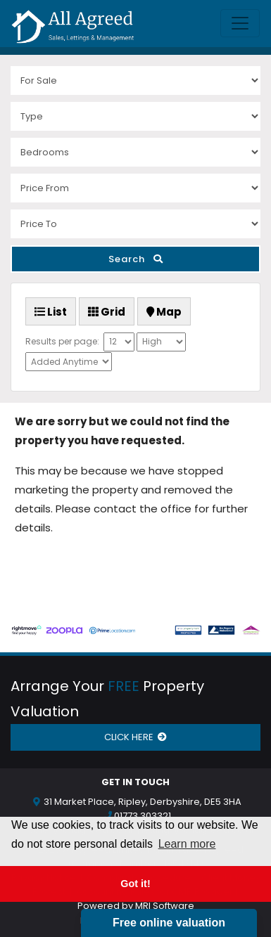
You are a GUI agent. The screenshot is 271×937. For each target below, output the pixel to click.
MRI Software (164, 905)
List (50, 311)
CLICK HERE (135, 737)
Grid (106, 311)
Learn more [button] (187, 844)
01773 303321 (142, 815)
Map (164, 311)
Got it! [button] (135, 883)
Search (135, 259)
